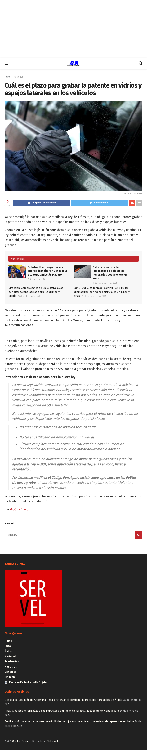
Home (8, 77)
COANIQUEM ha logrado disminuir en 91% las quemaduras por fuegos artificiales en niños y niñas (102, 291)
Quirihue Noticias (21, 741)
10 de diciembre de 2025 (94, 296)
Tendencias (12, 661)
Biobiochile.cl (19, 509)
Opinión (10, 677)
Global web (53, 741)
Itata (8, 646)
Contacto (10, 672)
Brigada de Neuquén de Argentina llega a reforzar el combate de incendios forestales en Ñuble (63, 700)
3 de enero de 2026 (37, 279)
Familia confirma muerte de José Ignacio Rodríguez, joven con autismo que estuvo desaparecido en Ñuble (69, 721)
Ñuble (8, 651)
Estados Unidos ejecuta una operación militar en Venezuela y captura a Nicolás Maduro (47, 271)
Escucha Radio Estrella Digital (26, 682)
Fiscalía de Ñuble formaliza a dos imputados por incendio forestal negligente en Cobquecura (62, 710)
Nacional (18, 77)
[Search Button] (138, 535)
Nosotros (11, 666)
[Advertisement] (73, 29)
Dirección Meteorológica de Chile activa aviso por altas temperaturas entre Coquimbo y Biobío (35, 291)
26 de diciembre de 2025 (105, 283)
